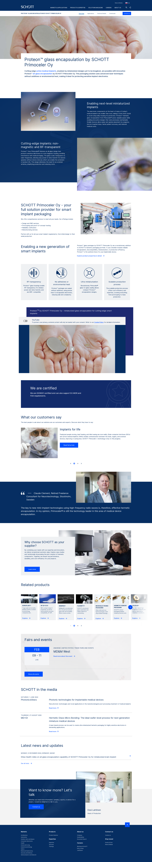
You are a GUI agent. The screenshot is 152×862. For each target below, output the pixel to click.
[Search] (126, 7)
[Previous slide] (71, 626)
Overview (81, 13)
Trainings (51, 846)
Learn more (32, 569)
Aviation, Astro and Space (27, 839)
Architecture (24, 835)
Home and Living (25, 845)
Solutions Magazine (95, 7)
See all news (26, 763)
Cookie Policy (99, 322)
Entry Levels (80, 848)
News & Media (118, 3)
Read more (54, 708)
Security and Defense (26, 853)
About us (117, 7)
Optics (22, 849)
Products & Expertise (77, 7)
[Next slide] (81, 463)
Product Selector (53, 835)
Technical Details (101, 13)
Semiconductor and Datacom (28, 854)
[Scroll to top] (127, 824)
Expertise (51, 842)
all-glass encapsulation (42, 74)
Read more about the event (64, 656)
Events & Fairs (109, 842)
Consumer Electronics (27, 841)
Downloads (112, 13)
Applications (90, 13)
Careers (108, 7)
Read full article (69, 445)
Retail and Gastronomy (27, 851)
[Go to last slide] (71, 463)
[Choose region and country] (127, 3)
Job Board (80, 850)
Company (79, 835)
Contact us (127, 13)
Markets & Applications (58, 7)
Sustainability (80, 837)
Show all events (33, 674)
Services (51, 844)
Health (22, 843)
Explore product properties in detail (91, 256)
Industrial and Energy (26, 847)
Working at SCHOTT (82, 846)
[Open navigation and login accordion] (130, 7)
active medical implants (46, 71)
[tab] (74, 463)
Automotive (24, 837)
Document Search (82, 839)
